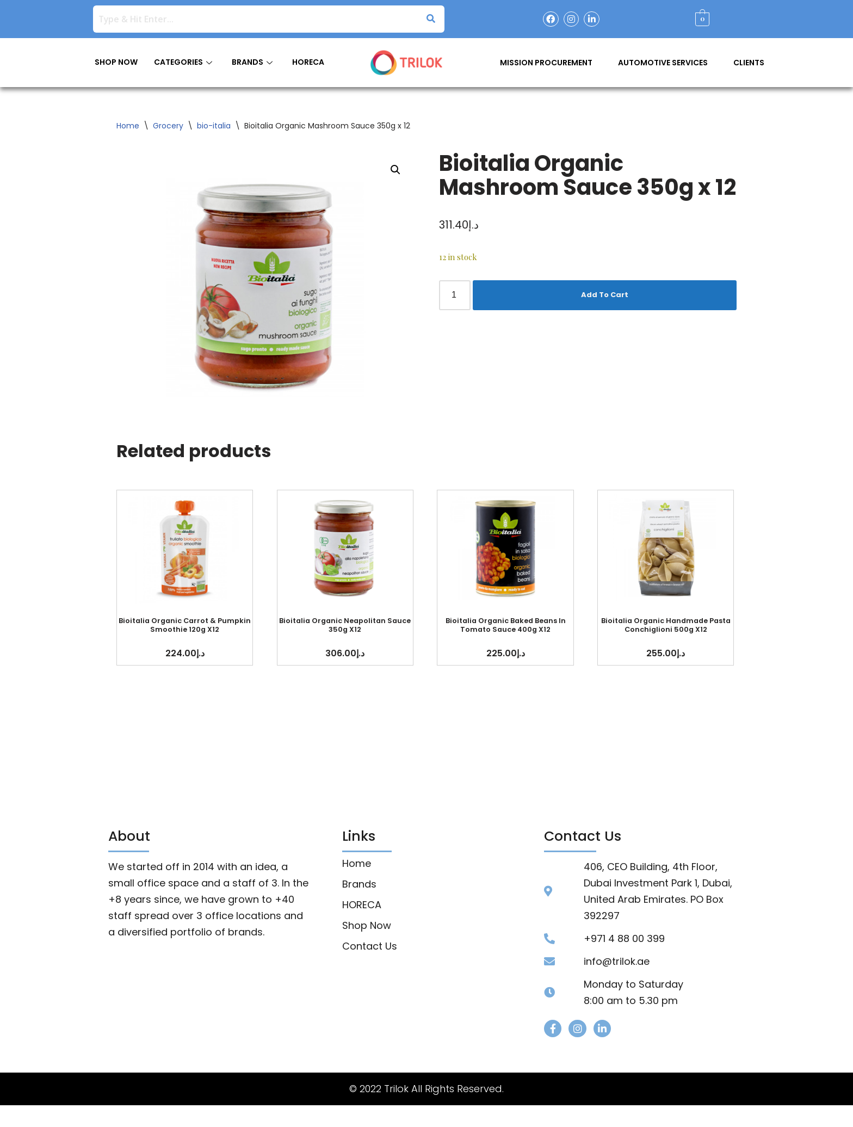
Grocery (168, 125)
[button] (395, 170)
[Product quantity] (455, 295)
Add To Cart (604, 295)
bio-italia (214, 125)
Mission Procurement (546, 62)
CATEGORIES (183, 62)
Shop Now (366, 926)
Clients (748, 62)
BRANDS (252, 62)
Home (127, 125)
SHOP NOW (116, 62)
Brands (359, 884)
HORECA (308, 62)
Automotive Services (663, 62)
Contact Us (369, 946)
